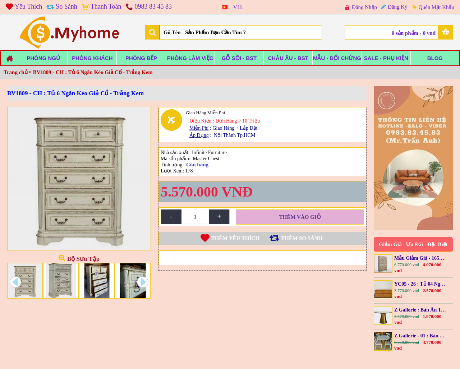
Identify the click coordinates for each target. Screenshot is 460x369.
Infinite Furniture (209, 154)
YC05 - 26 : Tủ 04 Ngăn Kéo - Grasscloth (420, 284)
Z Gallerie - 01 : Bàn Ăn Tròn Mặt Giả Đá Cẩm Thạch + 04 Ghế (420, 335)
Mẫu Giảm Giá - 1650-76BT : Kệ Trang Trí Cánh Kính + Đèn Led (420, 258)
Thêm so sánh (301, 240)
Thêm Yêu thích (235, 240)
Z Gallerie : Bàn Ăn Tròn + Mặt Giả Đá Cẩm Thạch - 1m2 (420, 310)
